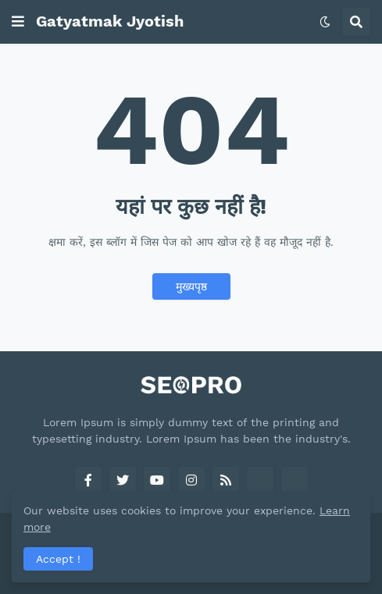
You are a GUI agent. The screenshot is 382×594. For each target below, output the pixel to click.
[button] (18, 22)
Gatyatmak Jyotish (110, 21)
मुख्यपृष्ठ (191, 286)
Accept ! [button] (58, 559)
